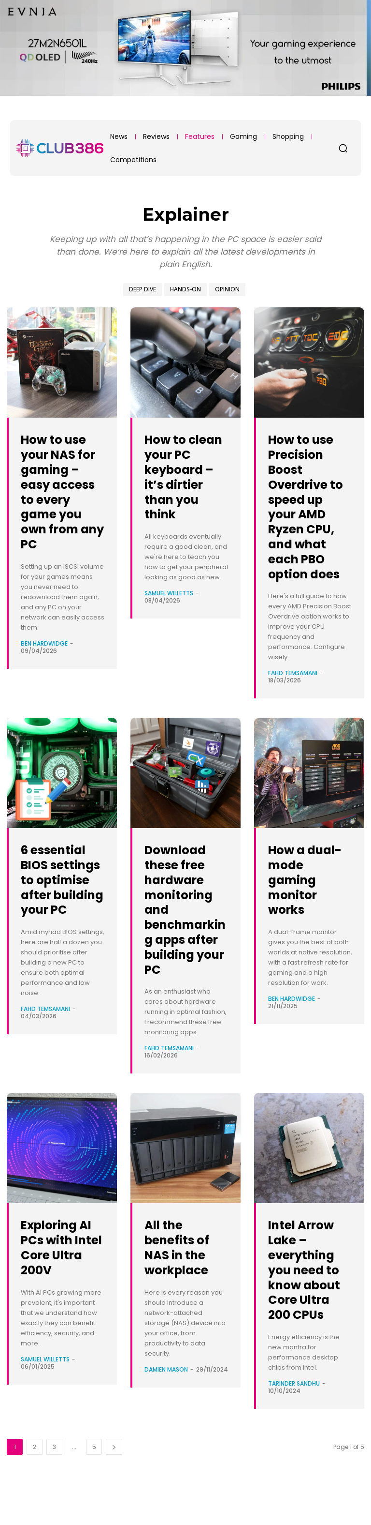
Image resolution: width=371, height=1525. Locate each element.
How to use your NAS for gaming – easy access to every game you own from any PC (60, 499)
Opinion (227, 289)
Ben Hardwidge (44, 658)
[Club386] (59, 148)
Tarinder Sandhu (294, 1413)
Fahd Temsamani (292, 673)
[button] (343, 148)
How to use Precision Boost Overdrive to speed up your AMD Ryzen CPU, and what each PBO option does (310, 506)
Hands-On (185, 289)
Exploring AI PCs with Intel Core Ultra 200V (62, 1262)
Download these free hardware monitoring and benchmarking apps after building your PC (186, 916)
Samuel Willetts (168, 608)
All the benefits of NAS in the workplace (182, 1262)
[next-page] (114, 1477)
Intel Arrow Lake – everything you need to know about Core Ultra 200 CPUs (310, 1292)
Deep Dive (142, 289)
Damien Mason (166, 1384)
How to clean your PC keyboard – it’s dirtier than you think (185, 484)
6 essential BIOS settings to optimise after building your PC (59, 894)
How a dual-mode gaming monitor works (309, 879)
